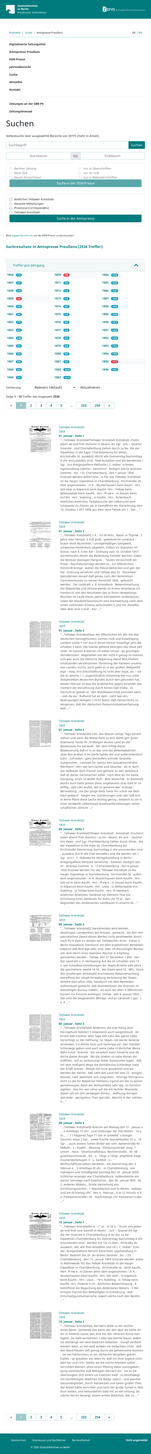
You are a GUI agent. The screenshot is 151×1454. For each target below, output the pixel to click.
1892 (105, 338)
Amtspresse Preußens (24, 52)
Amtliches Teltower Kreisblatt (34, 199)
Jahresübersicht (20, 67)
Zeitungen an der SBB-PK (26, 104)
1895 (105, 361)
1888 (105, 306)
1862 (10, 322)
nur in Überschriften (97, 168)
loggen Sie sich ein (22, 235)
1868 (10, 369)
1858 (10, 290)
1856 (10, 275)
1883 (58, 377)
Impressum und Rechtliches (49, 1440)
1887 (105, 298)
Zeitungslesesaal (20, 111)
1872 (58, 290)
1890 (105, 322)
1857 (10, 282)
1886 (105, 290)
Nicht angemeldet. (137, 1440)
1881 (58, 361)
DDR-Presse (17, 59)
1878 (58, 338)
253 (83, 405)
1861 (10, 314)
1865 (10, 346)
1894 (105, 353)
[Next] (109, 405)
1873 (58, 298)
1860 (10, 306)
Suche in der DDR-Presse (76, 183)
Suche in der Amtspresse (76, 218)
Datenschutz (18, 1440)
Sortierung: (13, 387)
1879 (58, 346)
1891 (105, 330)
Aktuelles (15, 82)
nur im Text (91, 173)
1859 (10, 298)
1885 (105, 282)
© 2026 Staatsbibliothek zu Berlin (50, 1447)
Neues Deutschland (27, 177)
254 (97, 405)
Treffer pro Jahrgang (28, 265)
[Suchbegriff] (67, 145)
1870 (58, 275)
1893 (105, 346)
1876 (58, 322)
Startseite (15, 32)
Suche (28, 32)
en (140, 32)
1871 (58, 282)
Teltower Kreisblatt (27, 212)
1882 (58, 369)
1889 (105, 314)
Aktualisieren (90, 387)
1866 (10, 353)
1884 (105, 275)
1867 (10, 361)
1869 (10, 377)
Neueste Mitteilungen (29, 204)
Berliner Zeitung (25, 168)
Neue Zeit (20, 173)
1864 (10, 338)
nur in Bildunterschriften (100, 177)
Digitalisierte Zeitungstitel (27, 44)
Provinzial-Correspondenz (31, 208)
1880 (58, 353)
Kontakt (15, 90)
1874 (58, 306)
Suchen (136, 145)
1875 (58, 314)
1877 (58, 330)
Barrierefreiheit (81, 1440)
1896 (105, 369)
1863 (10, 330)
